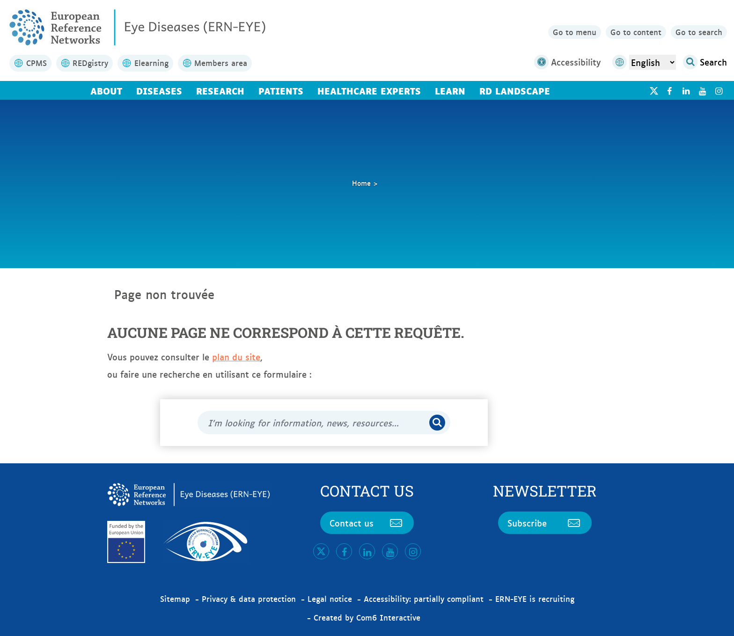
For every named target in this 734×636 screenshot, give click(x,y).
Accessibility (567, 62)
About (106, 90)
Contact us (367, 523)
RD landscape (514, 90)
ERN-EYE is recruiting (534, 598)
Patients (280, 90)
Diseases (159, 90)
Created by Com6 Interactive (367, 617)
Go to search (698, 32)
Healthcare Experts (369, 90)
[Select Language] (652, 62)
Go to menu (574, 32)
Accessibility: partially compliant (424, 598)
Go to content (635, 32)
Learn (450, 90)
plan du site (236, 357)
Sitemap (175, 598)
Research (220, 90)
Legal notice (330, 598)
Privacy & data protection (249, 598)
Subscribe (544, 523)
